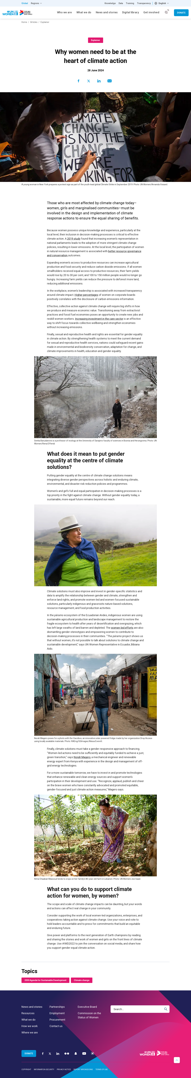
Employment (57, 1013)
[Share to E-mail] (109, 80)
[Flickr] (66, 1053)
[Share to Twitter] (89, 80)
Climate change (81, 980)
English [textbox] (162, 3)
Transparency (144, 3)
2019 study (73, 238)
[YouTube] (84, 1053)
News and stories (31, 1006)
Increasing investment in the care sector (99, 318)
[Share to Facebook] (78, 80)
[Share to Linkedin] (99, 80)
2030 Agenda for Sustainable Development (45, 980)
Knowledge (110, 3)
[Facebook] (42, 1053)
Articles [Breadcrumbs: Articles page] (33, 22)
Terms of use (102, 1069)
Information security (44, 1069)
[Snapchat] (75, 1053)
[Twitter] (50, 1053)
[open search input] (166, 12)
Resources (27, 1013)
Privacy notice (64, 1069)
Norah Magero (82, 757)
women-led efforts (122, 627)
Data (121, 3)
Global (24, 3)
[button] (177, 1060)
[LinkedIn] (57, 1053)
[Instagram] (92, 1053)
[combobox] (162, 3)
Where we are (29, 1032)
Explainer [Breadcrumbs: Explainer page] (45, 22)
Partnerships (57, 1006)
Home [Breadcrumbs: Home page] (24, 22)
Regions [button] (35, 3)
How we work (29, 1026)
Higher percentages (86, 294)
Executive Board (87, 1006)
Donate (181, 13)
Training (130, 3)
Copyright (26, 1069)
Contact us (56, 1026)
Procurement (57, 1019)
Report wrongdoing (83, 1069)
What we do (28, 1019)
